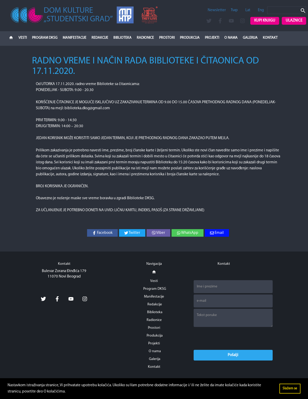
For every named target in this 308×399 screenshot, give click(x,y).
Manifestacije (74, 38)
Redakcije (99, 38)
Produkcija (190, 38)
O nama (231, 38)
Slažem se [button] (290, 388)
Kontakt (270, 38)
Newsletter (217, 10)
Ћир (234, 10)
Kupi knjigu (264, 21)
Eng (261, 10)
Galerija (250, 38)
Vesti (22, 38)
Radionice (145, 38)
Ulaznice (294, 21)
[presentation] (233, 338)
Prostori (167, 38)
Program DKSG (44, 38)
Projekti (212, 38)
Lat (247, 10)
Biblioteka (122, 38)
